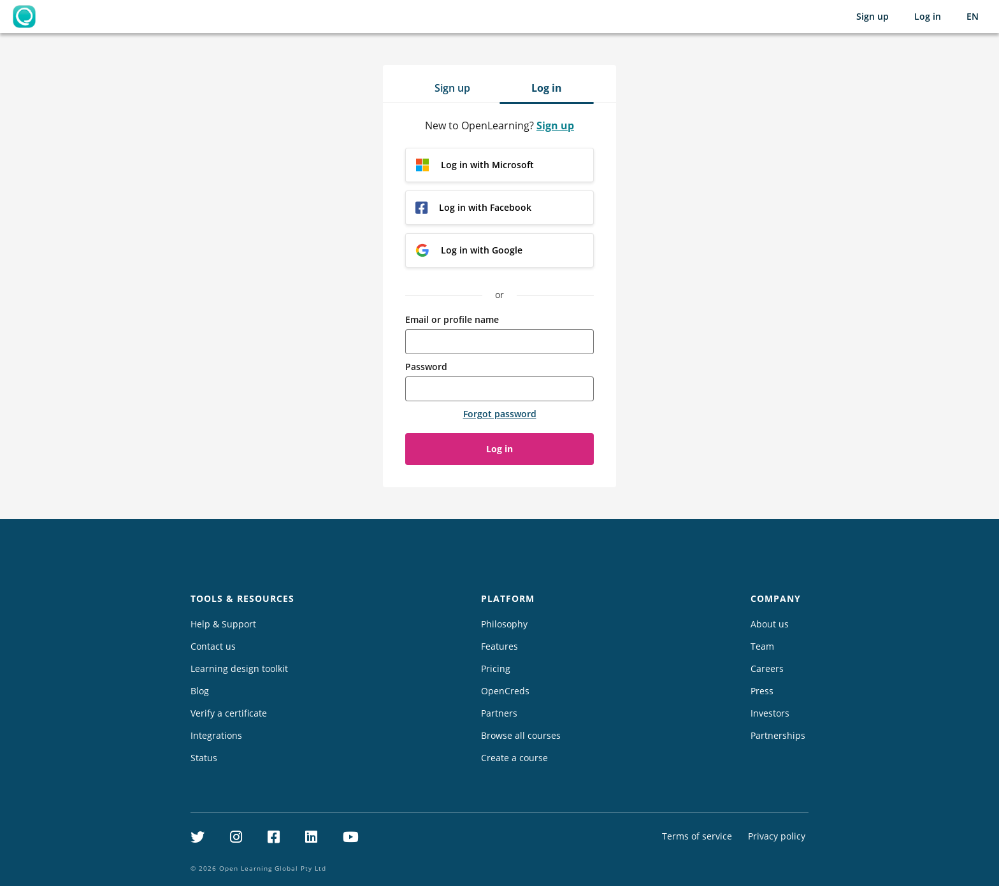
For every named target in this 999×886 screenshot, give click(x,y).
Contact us (213, 646)
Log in (927, 16)
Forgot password (499, 414)
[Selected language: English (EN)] (972, 17)
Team (762, 646)
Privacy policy (776, 836)
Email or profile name (452, 319)
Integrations (216, 735)
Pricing (495, 668)
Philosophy (504, 624)
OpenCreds (505, 691)
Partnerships (778, 735)
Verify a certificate (228, 713)
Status (203, 758)
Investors (770, 713)
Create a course (514, 758)
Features (499, 646)
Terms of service (697, 836)
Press (762, 691)
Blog (199, 691)
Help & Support (223, 624)
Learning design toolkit (239, 668)
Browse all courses (521, 735)
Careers (767, 668)
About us (770, 624)
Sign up (872, 16)
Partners (499, 713)
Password (426, 367)
